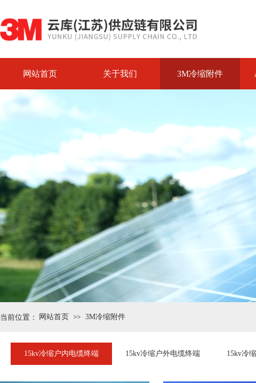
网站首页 (40, 73)
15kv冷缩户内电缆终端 (61, 353)
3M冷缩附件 (200, 73)
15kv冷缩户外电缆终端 (162, 353)
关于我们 (120, 73)
